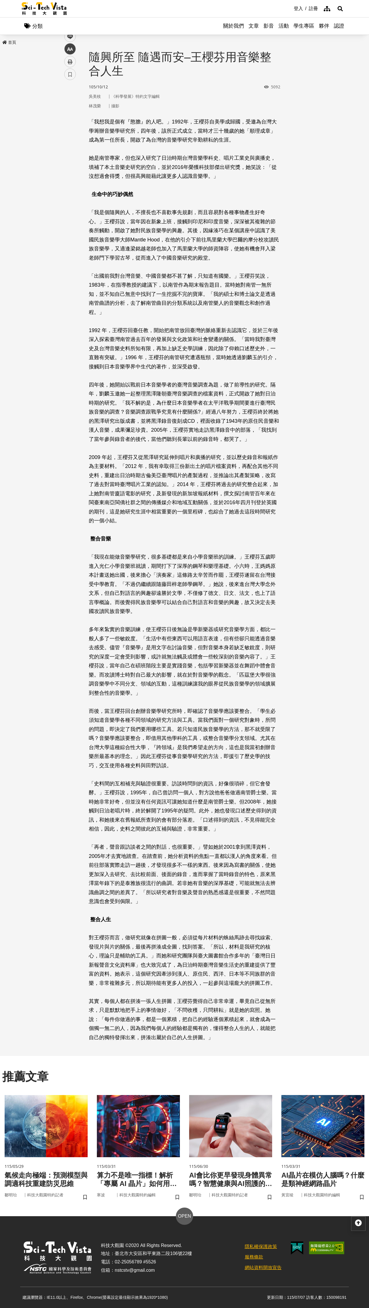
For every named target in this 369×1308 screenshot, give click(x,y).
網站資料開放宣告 (263, 1267)
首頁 (9, 42)
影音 (268, 26)
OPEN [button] (184, 1216)
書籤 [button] (70, 173)
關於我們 (233, 26)
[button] (340, 8)
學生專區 (303, 26)
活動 (283, 26)
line (68, 135)
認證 (339, 26)
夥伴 (324, 26)
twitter (70, 122)
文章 (253, 26)
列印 (70, 160)
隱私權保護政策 (261, 1246)
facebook (70, 110)
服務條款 (254, 1256)
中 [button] (70, 148)
